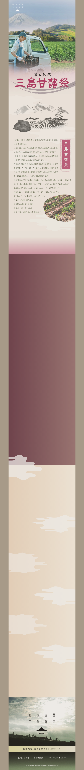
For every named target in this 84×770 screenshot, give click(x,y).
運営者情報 (38, 758)
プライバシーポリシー (57, 758)
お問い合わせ (23, 758)
